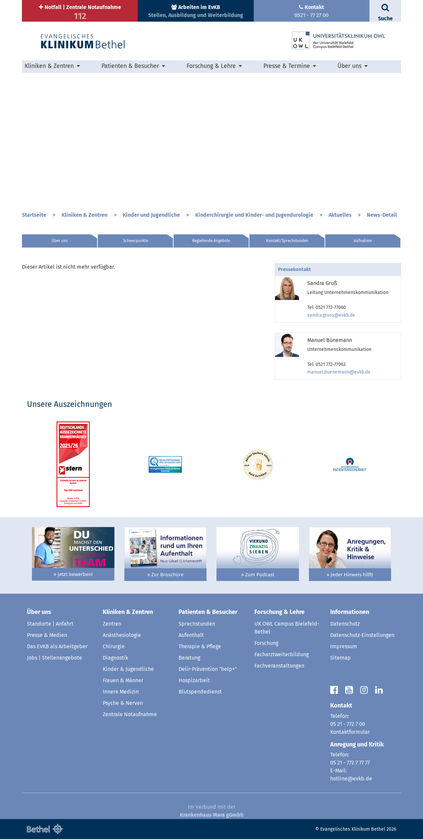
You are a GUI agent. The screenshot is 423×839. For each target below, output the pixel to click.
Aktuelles (341, 215)
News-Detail (382, 215)
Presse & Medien (47, 635)
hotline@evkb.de (351, 778)
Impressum (343, 646)
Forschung (266, 643)
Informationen (349, 612)
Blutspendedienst (200, 692)
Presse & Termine (286, 66)
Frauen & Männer (123, 680)
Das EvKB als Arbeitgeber (57, 646)
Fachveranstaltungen (279, 666)
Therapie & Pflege (200, 646)
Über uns (349, 66)
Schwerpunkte (135, 240)
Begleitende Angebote (211, 240)
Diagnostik (115, 658)
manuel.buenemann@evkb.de (338, 372)
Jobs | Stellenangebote (54, 658)
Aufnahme (363, 240)
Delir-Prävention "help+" (208, 669)
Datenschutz (345, 624)
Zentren (112, 624)
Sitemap (340, 658)
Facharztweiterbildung (281, 654)
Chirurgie (114, 646)
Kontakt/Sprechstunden (287, 240)
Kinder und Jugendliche (152, 215)
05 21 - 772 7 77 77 (350, 762)
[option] (211, 139)
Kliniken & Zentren (49, 66)
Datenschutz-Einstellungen (362, 635)
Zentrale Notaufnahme (130, 714)
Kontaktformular (350, 732)
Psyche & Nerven (123, 703)
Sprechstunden (197, 624)
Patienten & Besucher (130, 66)
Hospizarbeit (194, 680)
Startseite (35, 215)
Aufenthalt (191, 635)
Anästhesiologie (122, 635)
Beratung (189, 658)
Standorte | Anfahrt (50, 624)
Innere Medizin (121, 692)
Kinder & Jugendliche (128, 669)
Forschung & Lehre (211, 66)
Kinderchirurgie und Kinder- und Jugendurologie (255, 215)
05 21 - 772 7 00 (347, 724)
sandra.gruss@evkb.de (331, 315)
